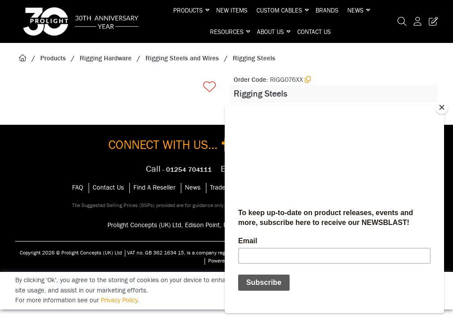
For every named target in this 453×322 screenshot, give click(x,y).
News (355, 10)
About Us (270, 32)
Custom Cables (279, 10)
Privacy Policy (119, 300)
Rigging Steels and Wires (182, 58)
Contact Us (314, 32)
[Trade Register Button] (431, 21)
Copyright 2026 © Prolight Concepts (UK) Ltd (71, 253)
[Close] (442, 107)
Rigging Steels (254, 58)
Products (188, 10)
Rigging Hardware (106, 58)
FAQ (77, 187)
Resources (227, 32)
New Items (232, 10)
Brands (327, 10)
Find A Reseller (154, 187)
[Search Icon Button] (402, 21)
